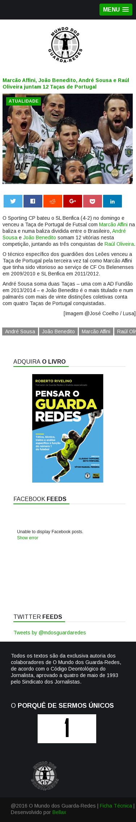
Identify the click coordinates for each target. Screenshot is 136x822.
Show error (27, 537)
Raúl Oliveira (119, 244)
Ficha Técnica (116, 806)
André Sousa (20, 331)
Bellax (59, 812)
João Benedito (39, 237)
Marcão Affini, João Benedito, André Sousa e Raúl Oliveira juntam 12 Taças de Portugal (66, 83)
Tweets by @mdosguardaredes (49, 632)
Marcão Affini (113, 224)
